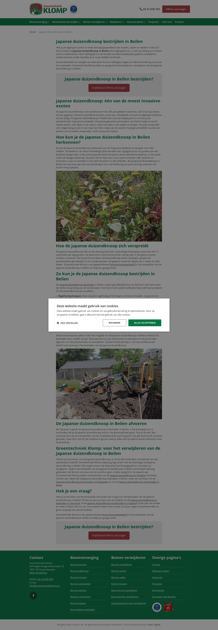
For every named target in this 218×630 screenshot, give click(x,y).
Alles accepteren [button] (144, 322)
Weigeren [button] (114, 322)
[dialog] (109, 315)
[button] (67, 322)
